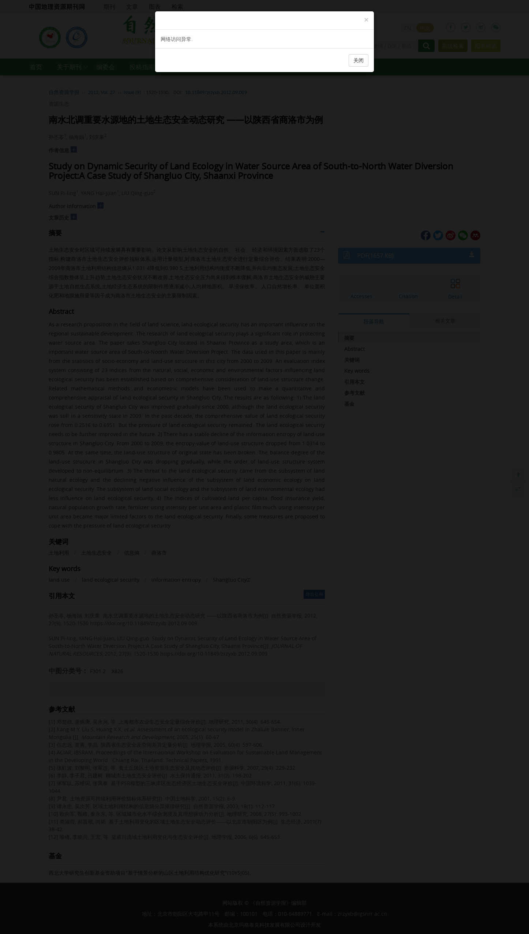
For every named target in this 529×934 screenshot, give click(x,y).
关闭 (358, 60)
